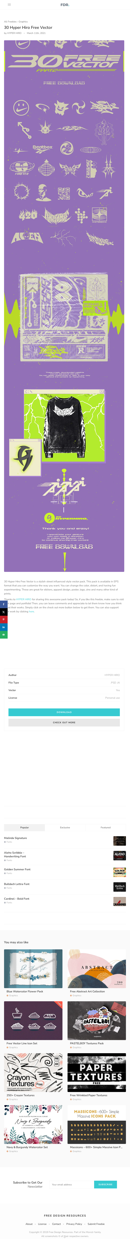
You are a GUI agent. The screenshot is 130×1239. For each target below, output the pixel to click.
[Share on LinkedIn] (4, 627)
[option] (64, 306)
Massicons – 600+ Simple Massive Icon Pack (97, 1147)
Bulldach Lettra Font (16, 884)
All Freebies (10, 21)
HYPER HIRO (23, 599)
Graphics (23, 21)
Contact (56, 1224)
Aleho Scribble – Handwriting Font (15, 854)
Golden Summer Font (17, 869)
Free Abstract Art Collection (87, 991)
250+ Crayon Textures (21, 1095)
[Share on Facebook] (4, 604)
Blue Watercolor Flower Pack (25, 991)
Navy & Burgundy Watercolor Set (27, 1147)
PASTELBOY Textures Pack (87, 1043)
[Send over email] (4, 634)
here (31, 611)
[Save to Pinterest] (4, 619)
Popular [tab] (24, 827)
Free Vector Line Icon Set (22, 1043)
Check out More (64, 722)
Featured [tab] (106, 827)
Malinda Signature (15, 838)
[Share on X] (4, 612)
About (29, 1224)
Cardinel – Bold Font (16, 899)
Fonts (9, 841)
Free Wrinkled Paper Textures (88, 1095)
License (42, 1224)
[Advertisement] (64, 641)
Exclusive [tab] (65, 827)
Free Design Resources (65, 1216)
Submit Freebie (96, 1224)
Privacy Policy (74, 1224)
